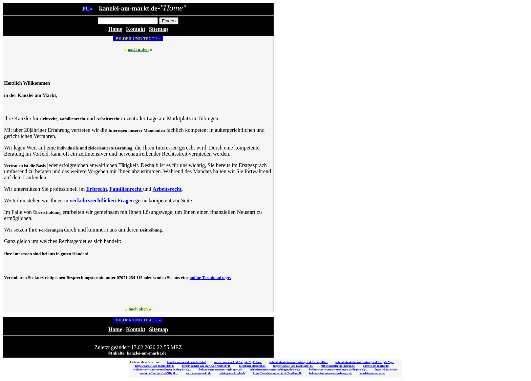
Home (115, 29)
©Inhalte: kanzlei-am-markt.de (137, 353)
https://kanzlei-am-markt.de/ (338, 365)
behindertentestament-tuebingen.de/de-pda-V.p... (364, 362)
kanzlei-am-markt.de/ (376, 365)
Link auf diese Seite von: (145, 362)
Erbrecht (96, 189)
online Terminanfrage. (210, 277)
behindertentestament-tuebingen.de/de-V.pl (275, 369)
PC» (87, 9)
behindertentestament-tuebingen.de (220, 369)
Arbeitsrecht (167, 189)
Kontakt (135, 29)
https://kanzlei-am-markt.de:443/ (293, 365)
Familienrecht (126, 189)
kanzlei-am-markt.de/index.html (186, 362)
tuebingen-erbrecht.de (252, 365)
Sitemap (158, 29)
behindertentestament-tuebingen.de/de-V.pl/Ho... (298, 362)
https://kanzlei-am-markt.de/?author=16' (206, 365)
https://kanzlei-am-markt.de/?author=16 (277, 373)
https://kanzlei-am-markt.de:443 (154, 365)
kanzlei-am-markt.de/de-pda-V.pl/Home (238, 362)
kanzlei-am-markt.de (198, 373)
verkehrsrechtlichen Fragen (102, 200)
